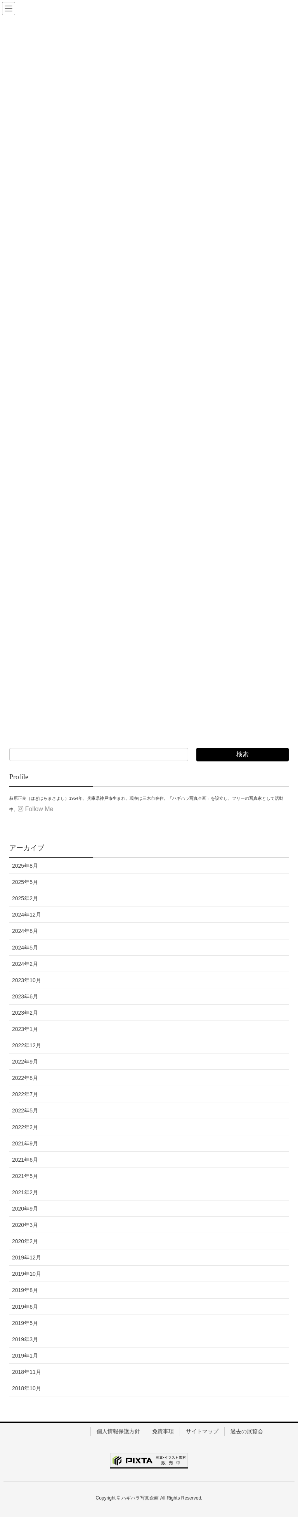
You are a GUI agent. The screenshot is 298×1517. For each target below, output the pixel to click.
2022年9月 (25, 1062)
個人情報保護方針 (118, 1431)
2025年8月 (25, 866)
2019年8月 (25, 1290)
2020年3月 (25, 1225)
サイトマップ (202, 1431)
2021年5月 (25, 1176)
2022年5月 (25, 1110)
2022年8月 (25, 1078)
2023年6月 (25, 996)
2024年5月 (25, 947)
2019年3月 (25, 1339)
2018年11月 (26, 1372)
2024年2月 (25, 964)
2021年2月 (25, 1192)
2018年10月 (26, 1388)
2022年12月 (26, 1045)
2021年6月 (25, 1160)
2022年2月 (25, 1127)
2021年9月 (25, 1143)
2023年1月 (25, 1029)
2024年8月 (25, 931)
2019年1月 (25, 1356)
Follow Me (35, 809)
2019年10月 (26, 1274)
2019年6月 (25, 1307)
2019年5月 (25, 1323)
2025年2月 (25, 898)
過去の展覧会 (246, 1431)
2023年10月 (26, 980)
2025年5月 (25, 882)
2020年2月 (25, 1241)
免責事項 (163, 1431)
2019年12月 (26, 1257)
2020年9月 (25, 1209)
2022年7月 (25, 1094)
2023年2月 (25, 1013)
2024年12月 (26, 915)
